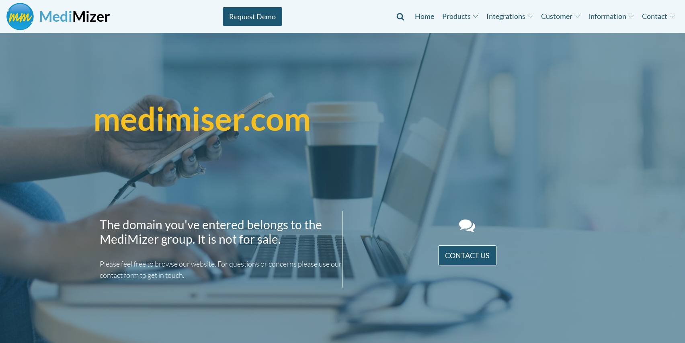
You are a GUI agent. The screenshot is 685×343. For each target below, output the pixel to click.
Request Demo (252, 16)
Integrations (509, 16)
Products (460, 16)
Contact (658, 16)
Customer (560, 16)
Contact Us (467, 255)
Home (424, 16)
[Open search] (400, 16)
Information (611, 16)
